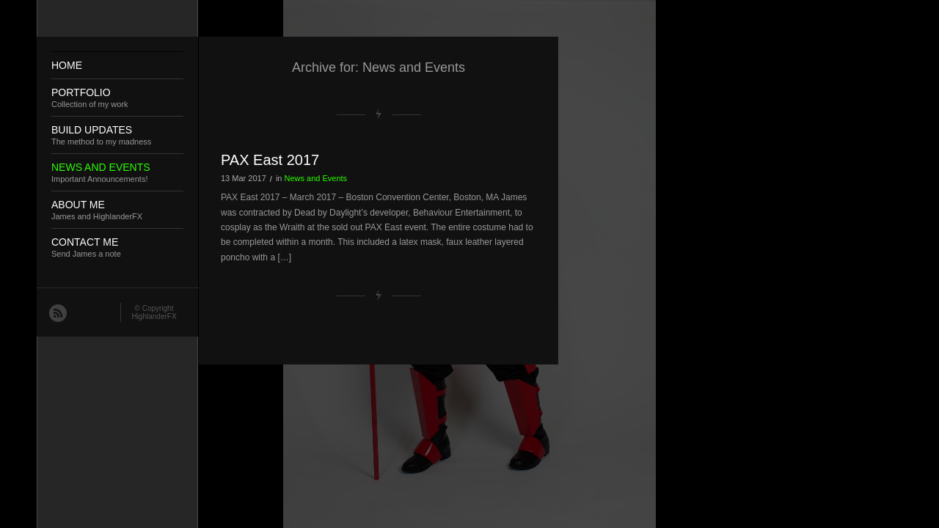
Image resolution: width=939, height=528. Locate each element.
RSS (57, 312)
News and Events (316, 178)
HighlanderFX (153, 316)
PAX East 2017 (270, 160)
